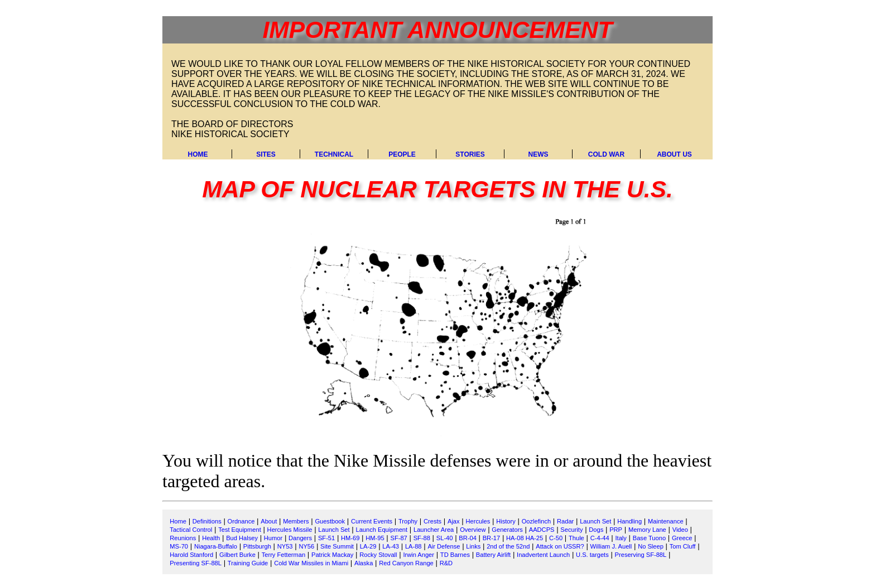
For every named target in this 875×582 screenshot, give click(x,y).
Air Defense (443, 546)
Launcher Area (434, 529)
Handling (629, 521)
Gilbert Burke (237, 554)
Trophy (407, 521)
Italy (621, 538)
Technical (334, 154)
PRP (615, 529)
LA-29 (368, 546)
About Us (674, 154)
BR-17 (492, 538)
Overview (472, 529)
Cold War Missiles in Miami (311, 563)
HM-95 (375, 538)
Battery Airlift (493, 554)
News (538, 154)
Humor (273, 538)
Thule (576, 538)
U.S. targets (592, 554)
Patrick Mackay (332, 554)
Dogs (596, 529)
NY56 (306, 546)
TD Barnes (455, 554)
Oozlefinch (536, 521)
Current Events (371, 521)
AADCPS (542, 529)
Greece (682, 538)
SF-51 (326, 538)
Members (296, 521)
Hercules (477, 521)
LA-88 (413, 546)
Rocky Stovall (378, 554)
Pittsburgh (257, 546)
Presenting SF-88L (196, 563)
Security (571, 529)
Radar (565, 521)
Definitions (207, 521)
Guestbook (330, 521)
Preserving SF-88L (641, 554)
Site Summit (337, 546)
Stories (469, 154)
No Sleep (651, 546)
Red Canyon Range (406, 563)
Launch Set (595, 521)
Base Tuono (649, 538)
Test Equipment (239, 529)
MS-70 (179, 546)
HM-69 (350, 538)
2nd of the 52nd (508, 546)
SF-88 (422, 538)
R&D (446, 563)
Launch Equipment (381, 529)
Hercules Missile (289, 529)
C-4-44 (599, 538)
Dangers (300, 538)
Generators (507, 529)
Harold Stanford (191, 554)
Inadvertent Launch (543, 554)
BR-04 (468, 538)
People (402, 154)
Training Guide (248, 563)
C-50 (555, 538)
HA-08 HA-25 (524, 538)
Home (198, 154)
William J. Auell (611, 546)
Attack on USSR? (560, 546)
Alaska (363, 563)
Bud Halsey (242, 538)
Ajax (454, 521)
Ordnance (241, 521)
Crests (432, 521)
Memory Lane (647, 529)
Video (680, 529)
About (269, 521)
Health (211, 538)
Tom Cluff (683, 546)
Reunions (183, 538)
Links (473, 546)
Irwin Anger (418, 554)
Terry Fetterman (283, 554)
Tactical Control (191, 529)
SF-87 (399, 538)
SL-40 (444, 538)
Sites (266, 154)
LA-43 (390, 546)
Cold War (606, 154)
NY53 (285, 546)
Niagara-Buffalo (215, 546)
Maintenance (666, 521)
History (506, 521)
